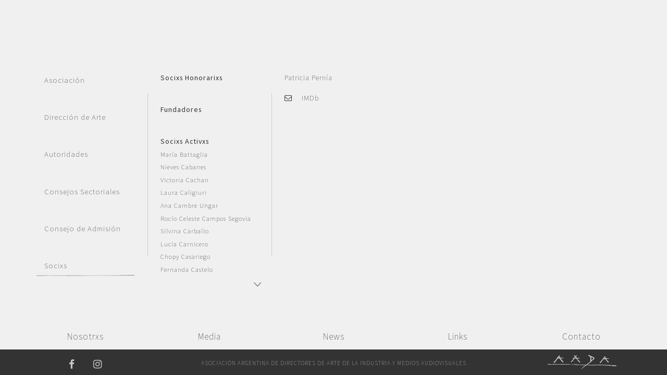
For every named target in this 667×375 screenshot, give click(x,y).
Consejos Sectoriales (82, 191)
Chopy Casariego (185, 256)
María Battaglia (184, 154)
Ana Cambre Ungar (189, 205)
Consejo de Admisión (82, 228)
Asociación (64, 80)
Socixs (55, 265)
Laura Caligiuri (183, 192)
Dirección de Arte (75, 117)
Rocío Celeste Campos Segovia (205, 218)
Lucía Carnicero (184, 244)
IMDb (310, 98)
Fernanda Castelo (186, 269)
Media (209, 336)
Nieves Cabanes (183, 167)
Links (457, 336)
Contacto (581, 336)
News (333, 336)
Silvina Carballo (184, 231)
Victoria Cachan (184, 180)
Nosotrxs (85, 336)
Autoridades (66, 154)
